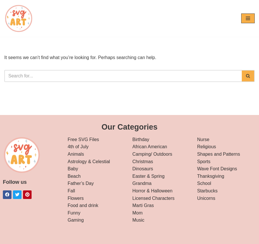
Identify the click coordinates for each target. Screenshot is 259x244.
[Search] (123, 76)
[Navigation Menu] (248, 18)
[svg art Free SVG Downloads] (18, 18)
